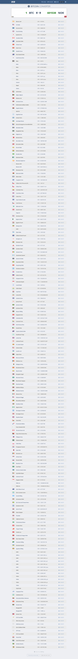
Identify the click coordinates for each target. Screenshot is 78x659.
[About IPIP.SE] (66, 2)
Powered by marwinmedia (33, 655)
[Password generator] (50, 2)
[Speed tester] (56, 2)
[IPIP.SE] (13, 2)
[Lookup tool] (44, 2)
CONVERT (61, 21)
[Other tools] (61, 2)
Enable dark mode (46, 655)
